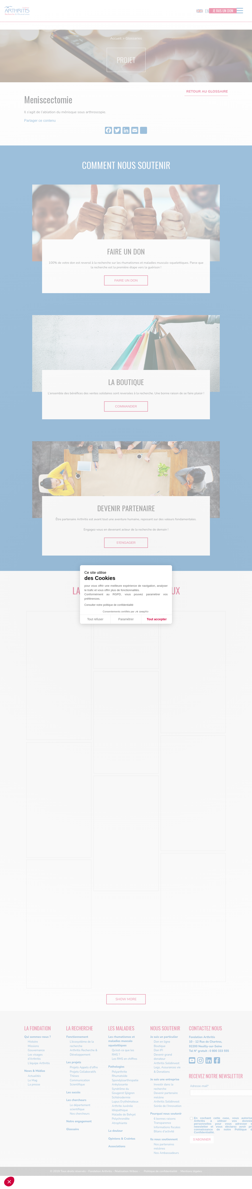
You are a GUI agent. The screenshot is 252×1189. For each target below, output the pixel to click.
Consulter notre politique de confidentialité (108, 604)
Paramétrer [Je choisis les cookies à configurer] (126, 619)
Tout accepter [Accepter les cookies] (157, 619)
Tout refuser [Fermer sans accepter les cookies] (95, 619)
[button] (9, 1181)
